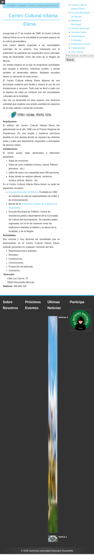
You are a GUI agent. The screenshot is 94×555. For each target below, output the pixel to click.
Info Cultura (77, 52)
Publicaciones (78, 48)
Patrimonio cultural (80, 44)
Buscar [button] (70, 60)
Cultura (22, 5)
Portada (11, 5)
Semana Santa (78, 32)
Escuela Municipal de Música (23, 192)
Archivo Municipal (80, 28)
